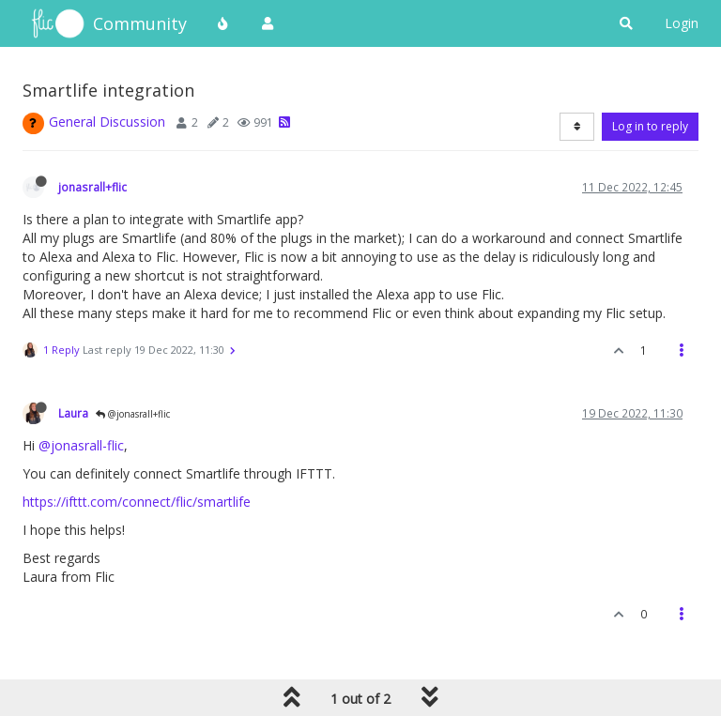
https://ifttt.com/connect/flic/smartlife (137, 501)
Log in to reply (650, 126)
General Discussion (107, 121)
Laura (73, 412)
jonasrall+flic (92, 186)
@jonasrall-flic (81, 445)
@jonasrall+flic (133, 413)
